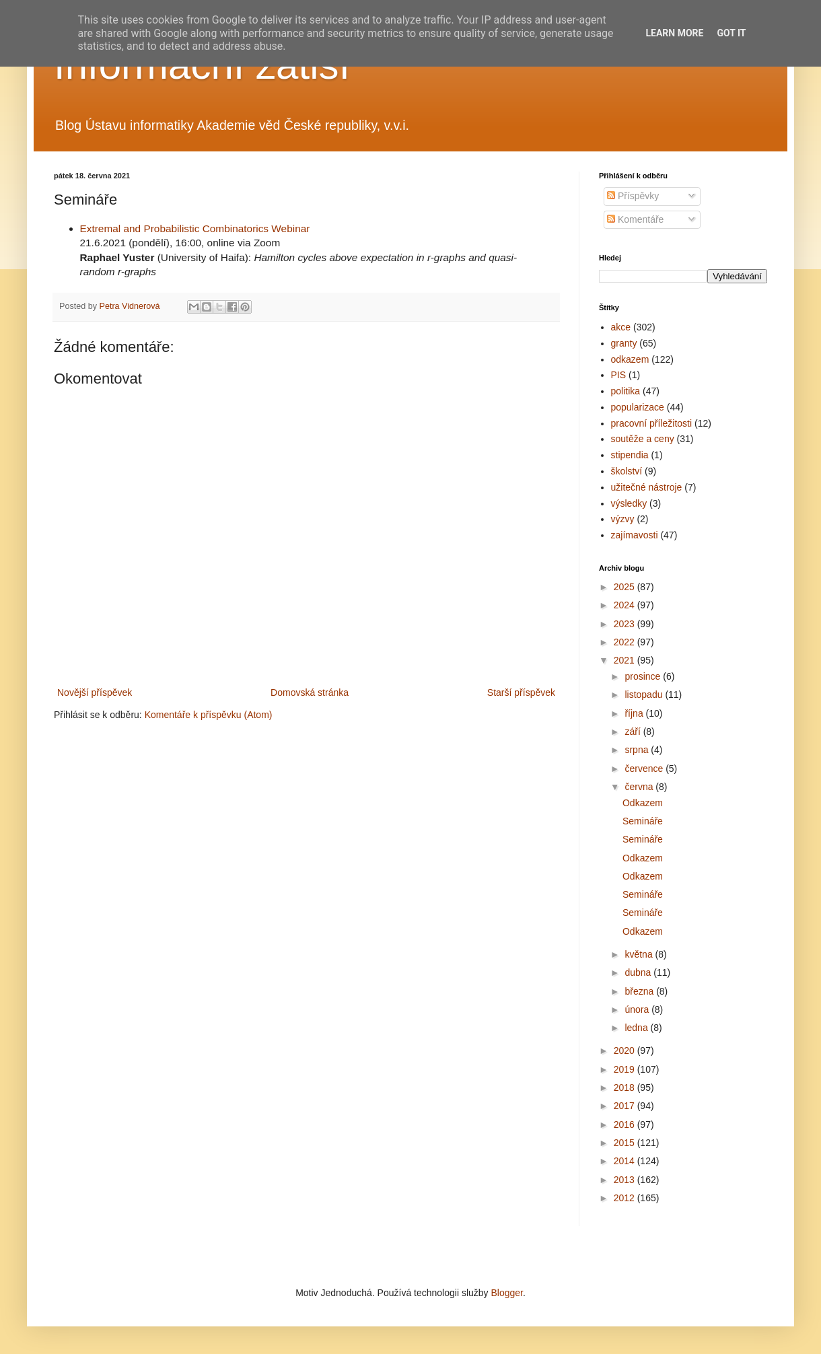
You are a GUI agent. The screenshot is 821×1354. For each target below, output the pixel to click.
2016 (625, 1124)
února (637, 1009)
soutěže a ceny (642, 438)
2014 (625, 1160)
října (634, 713)
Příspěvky (633, 195)
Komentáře (635, 219)
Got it (731, 33)
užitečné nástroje (646, 487)
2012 (625, 1197)
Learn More (674, 33)
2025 (625, 586)
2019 (625, 1069)
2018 (625, 1087)
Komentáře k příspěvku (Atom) (209, 714)
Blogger (506, 1292)
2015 (625, 1142)
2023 (625, 623)
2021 (625, 660)
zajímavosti (634, 535)
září (633, 731)
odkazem (630, 359)
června (639, 786)
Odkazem (642, 802)
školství (627, 471)
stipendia (630, 455)
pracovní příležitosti (651, 423)
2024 (625, 605)
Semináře (642, 821)
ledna (637, 1027)
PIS (619, 374)
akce (621, 327)
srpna (637, 749)
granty (624, 343)
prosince (643, 676)
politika (626, 391)
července (645, 768)
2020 (625, 1050)
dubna (638, 972)
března (640, 991)
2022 (625, 642)
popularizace (637, 407)
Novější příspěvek (94, 692)
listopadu (644, 694)
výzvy (623, 518)
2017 (625, 1105)
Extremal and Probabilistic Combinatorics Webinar (195, 228)
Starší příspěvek (521, 692)
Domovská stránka (310, 692)
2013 (625, 1179)
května (639, 954)
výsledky (629, 503)
